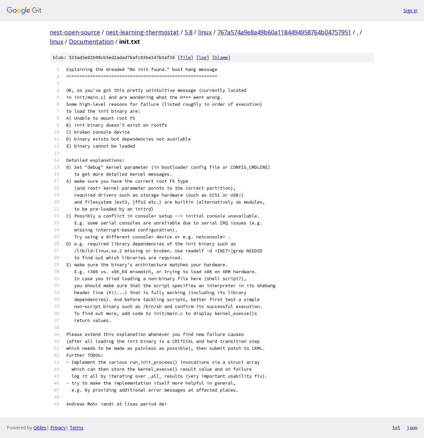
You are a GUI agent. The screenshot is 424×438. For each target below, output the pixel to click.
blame (221, 57)
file (185, 57)
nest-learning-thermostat (142, 32)
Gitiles (39, 427)
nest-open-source (75, 32)
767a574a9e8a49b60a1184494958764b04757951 (284, 32)
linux (205, 32)
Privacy (58, 427)
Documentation (91, 41)
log (203, 57)
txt (396, 427)
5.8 (188, 32)
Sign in (410, 10)
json (412, 427)
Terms (76, 427)
